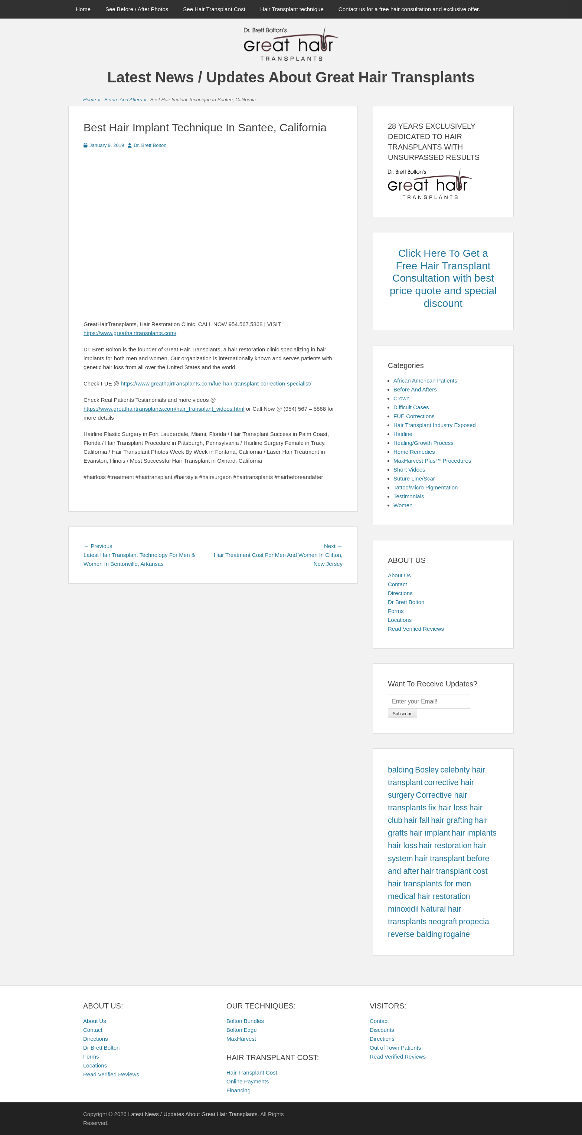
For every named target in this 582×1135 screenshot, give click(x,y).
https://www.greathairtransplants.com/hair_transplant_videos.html (164, 409)
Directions (400, 593)
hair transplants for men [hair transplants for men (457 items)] (429, 883)
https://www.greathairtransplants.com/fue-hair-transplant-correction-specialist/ (216, 383)
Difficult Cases (411, 407)
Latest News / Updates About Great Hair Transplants (291, 77)
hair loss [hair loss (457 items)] (402, 845)
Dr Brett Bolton (406, 602)
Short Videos (409, 469)
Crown (401, 398)
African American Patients (425, 380)
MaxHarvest (241, 1039)
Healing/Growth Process (423, 443)
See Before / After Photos (136, 9)
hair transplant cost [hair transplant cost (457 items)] (454, 871)
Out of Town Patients (395, 1047)
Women (402, 505)
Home (83, 9)
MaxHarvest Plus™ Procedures (432, 460)
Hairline (402, 434)
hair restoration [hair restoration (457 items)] (445, 845)
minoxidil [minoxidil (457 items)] (403, 909)
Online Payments (247, 1081)
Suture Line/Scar (414, 478)
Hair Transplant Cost (251, 1072)
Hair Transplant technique (292, 9)
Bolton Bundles (245, 1021)
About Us (399, 575)
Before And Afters (125, 100)
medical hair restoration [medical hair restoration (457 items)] (429, 896)
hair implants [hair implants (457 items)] (474, 833)
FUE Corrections (414, 416)
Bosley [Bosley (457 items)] (427, 769)
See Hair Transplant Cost (214, 9)
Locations (400, 620)
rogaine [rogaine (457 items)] (457, 934)
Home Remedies (414, 452)
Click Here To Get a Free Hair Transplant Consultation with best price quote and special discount (443, 278)
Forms (396, 611)
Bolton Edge (241, 1030)
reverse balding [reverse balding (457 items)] (415, 934)
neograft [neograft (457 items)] (442, 921)
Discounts (382, 1030)
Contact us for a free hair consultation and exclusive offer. (409, 9)
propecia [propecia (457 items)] (474, 921)
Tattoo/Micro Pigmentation (425, 487)
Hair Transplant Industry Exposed (434, 425)
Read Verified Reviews (416, 629)
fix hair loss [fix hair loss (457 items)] (448, 807)
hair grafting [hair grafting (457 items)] (452, 820)
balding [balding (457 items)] (400, 769)
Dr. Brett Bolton (150, 145)
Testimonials (408, 496)
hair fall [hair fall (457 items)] (416, 820)
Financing (238, 1090)
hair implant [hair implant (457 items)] (429, 833)
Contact (397, 584)
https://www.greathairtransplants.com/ (130, 333)
